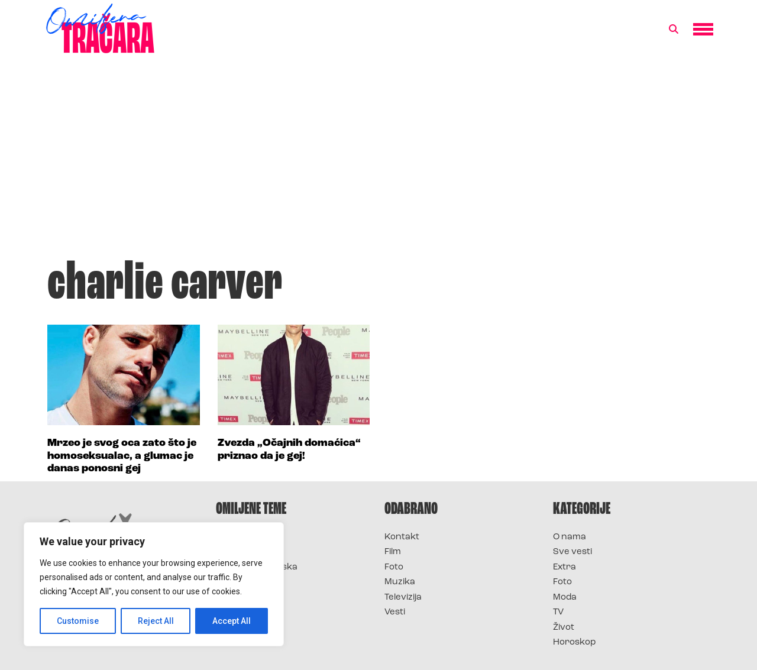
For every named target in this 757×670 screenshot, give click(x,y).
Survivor (235, 537)
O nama (569, 537)
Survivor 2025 (247, 552)
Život (563, 627)
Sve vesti (572, 552)
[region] (154, 584)
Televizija (403, 597)
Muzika (399, 582)
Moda (565, 597)
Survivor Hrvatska (256, 567)
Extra (564, 567)
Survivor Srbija (249, 582)
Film (392, 552)
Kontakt (401, 537)
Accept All (231, 621)
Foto (393, 567)
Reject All (156, 621)
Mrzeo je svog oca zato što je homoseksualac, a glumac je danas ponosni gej (121, 456)
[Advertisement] (378, 162)
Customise (78, 621)
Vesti (394, 612)
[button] (673, 29)
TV (558, 612)
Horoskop (574, 642)
